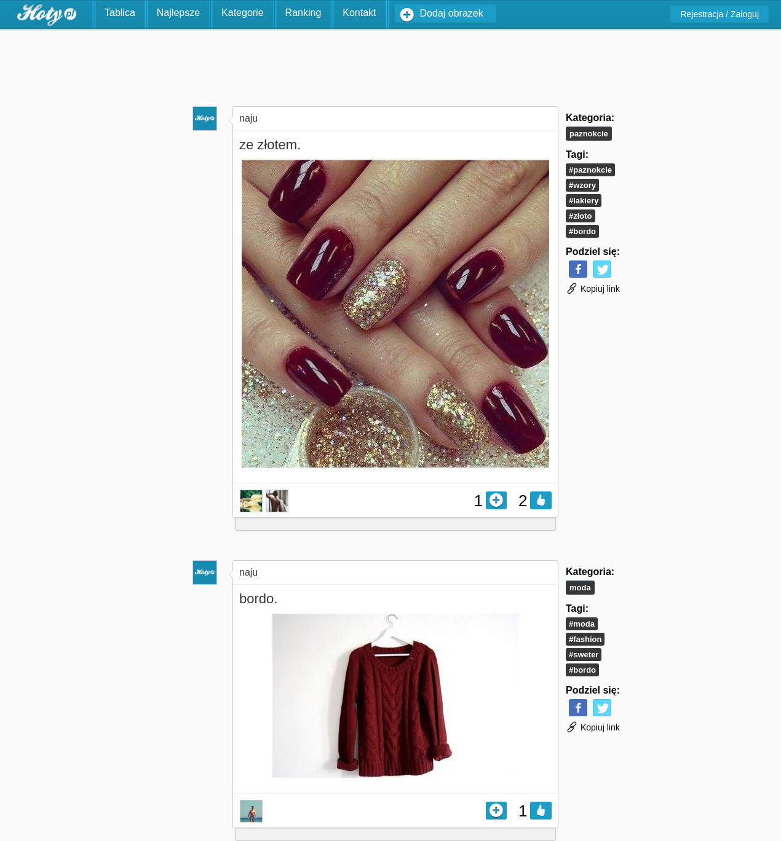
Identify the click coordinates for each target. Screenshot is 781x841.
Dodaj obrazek (451, 13)
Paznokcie (588, 133)
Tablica (120, 12)
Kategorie (242, 12)
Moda (580, 587)
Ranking (303, 12)
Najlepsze (178, 12)
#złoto (580, 216)
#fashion (585, 639)
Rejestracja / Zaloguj (719, 14)
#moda (582, 623)
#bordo (582, 231)
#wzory (582, 185)
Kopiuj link (593, 289)
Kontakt (359, 12)
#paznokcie (590, 169)
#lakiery (583, 200)
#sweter (583, 654)
